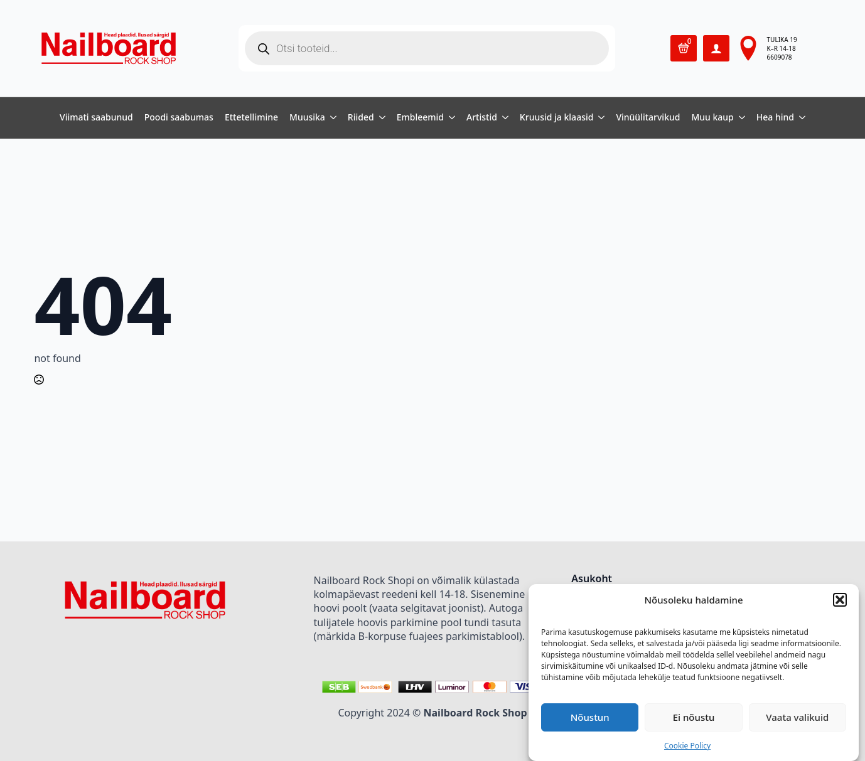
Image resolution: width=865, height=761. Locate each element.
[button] (840, 599)
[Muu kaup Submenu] (739, 118)
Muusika (307, 118)
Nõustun (590, 717)
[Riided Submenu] (379, 118)
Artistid (481, 118)
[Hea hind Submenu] (799, 118)
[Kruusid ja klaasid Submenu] (598, 118)
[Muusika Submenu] (330, 118)
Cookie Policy (687, 745)
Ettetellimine (251, 118)
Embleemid (420, 118)
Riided (361, 118)
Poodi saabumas (178, 118)
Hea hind (775, 118)
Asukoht (591, 579)
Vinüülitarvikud (648, 118)
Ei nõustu (694, 717)
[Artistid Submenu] (502, 118)
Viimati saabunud (96, 118)
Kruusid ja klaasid (557, 118)
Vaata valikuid (797, 717)
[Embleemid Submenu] (449, 118)
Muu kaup (712, 118)
